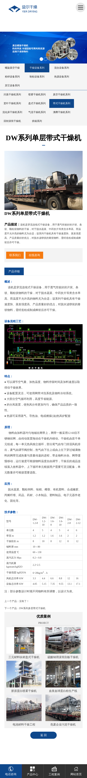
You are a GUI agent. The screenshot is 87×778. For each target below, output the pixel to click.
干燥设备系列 (37, 67)
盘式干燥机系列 (37, 103)
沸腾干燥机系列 (61, 112)
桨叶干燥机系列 (12, 103)
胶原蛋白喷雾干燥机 (24, 690)
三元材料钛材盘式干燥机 (23, 657)
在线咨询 (34, 255)
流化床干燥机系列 (12, 112)
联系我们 (15, 255)
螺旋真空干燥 (12, 67)
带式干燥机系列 (61, 103)
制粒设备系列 (37, 76)
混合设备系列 (61, 67)
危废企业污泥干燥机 (63, 724)
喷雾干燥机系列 (37, 94)
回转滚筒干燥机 (12, 121)
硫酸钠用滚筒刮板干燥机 (63, 657)
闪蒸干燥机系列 (12, 94)
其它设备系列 (12, 85)
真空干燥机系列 (61, 94)
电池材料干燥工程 (24, 724)
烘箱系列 (37, 121)
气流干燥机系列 (37, 112)
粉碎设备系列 (12, 76)
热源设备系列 (61, 76)
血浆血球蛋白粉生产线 (63, 690)
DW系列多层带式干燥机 (32, 608)
